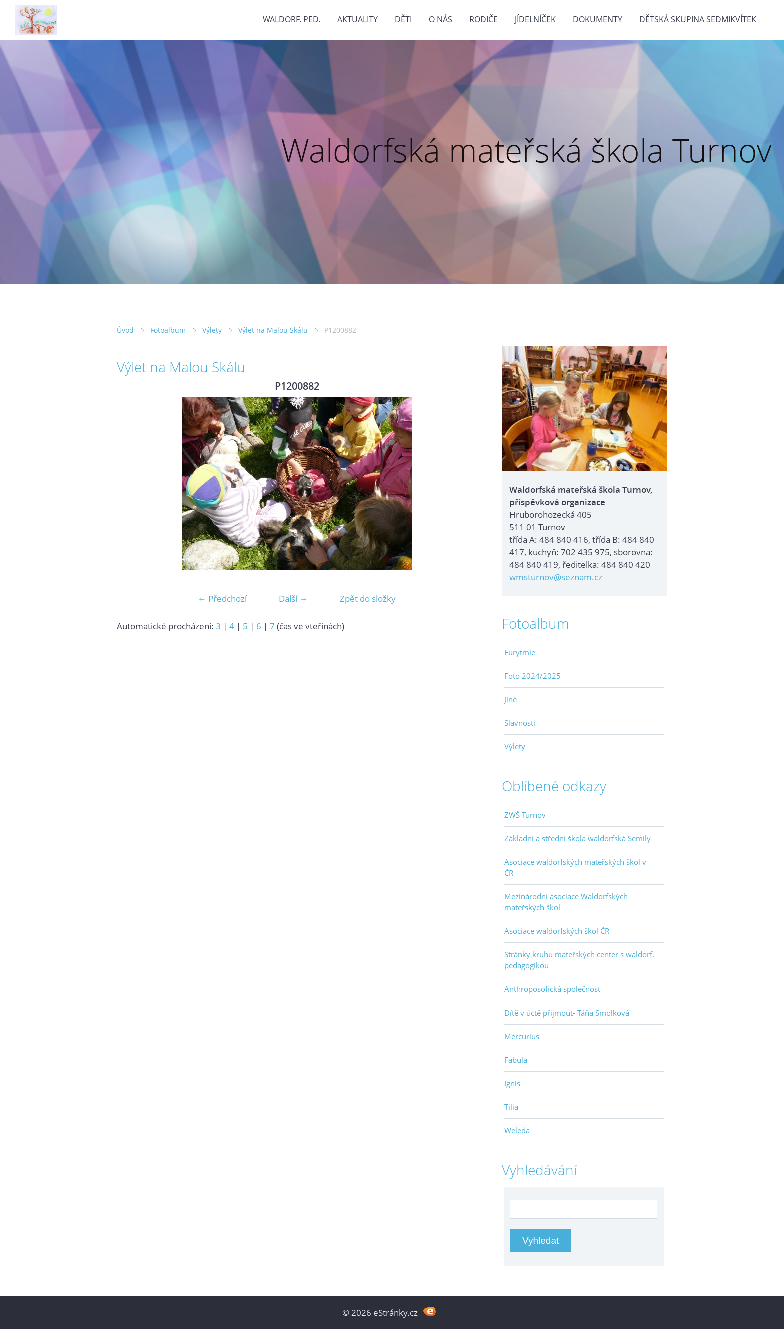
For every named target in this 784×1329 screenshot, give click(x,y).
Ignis (512, 1083)
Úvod (125, 330)
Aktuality (358, 19)
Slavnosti (520, 723)
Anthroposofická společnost (552, 989)
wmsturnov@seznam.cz (556, 577)
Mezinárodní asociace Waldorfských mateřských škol (566, 902)
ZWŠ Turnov (525, 815)
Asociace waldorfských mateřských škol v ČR (575, 867)
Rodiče (484, 19)
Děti (403, 19)
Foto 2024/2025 (532, 676)
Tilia (511, 1107)
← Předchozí (222, 598)
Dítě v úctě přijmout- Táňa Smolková (567, 1013)
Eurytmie (520, 653)
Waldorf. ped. (291, 19)
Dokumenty (597, 19)
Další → (293, 598)
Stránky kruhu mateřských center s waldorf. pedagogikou (579, 960)
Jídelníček (535, 19)
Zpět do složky (368, 598)
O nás (440, 19)
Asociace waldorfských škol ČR (557, 931)
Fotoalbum (168, 330)
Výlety (212, 330)
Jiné (510, 699)
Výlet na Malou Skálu (273, 330)
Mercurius (522, 1037)
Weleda (517, 1131)
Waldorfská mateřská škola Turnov (526, 150)
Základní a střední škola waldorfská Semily (577, 839)
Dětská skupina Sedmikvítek (698, 19)
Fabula (516, 1060)
